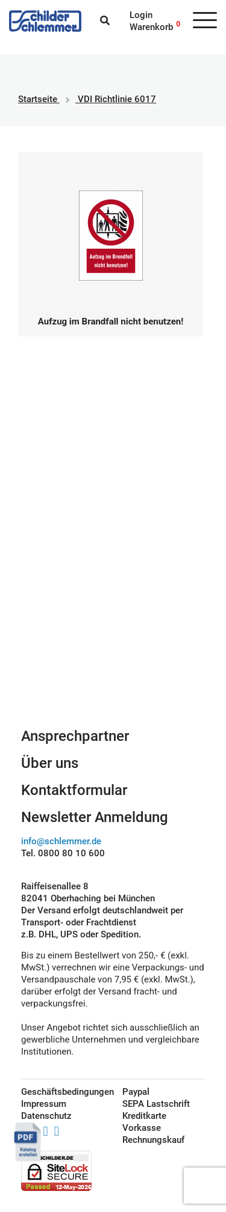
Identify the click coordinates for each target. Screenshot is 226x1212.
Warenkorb (151, 27)
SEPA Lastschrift (156, 1103)
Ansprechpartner (75, 736)
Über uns (49, 763)
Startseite (37, 99)
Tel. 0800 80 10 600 (63, 853)
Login (141, 15)
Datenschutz (46, 1115)
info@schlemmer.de (61, 841)
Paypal (135, 1091)
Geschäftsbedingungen (58, 1091)
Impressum (43, 1103)
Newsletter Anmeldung (94, 817)
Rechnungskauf (153, 1139)
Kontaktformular (74, 790)
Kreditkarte (144, 1115)
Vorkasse (141, 1127)
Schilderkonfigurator (113, 644)
